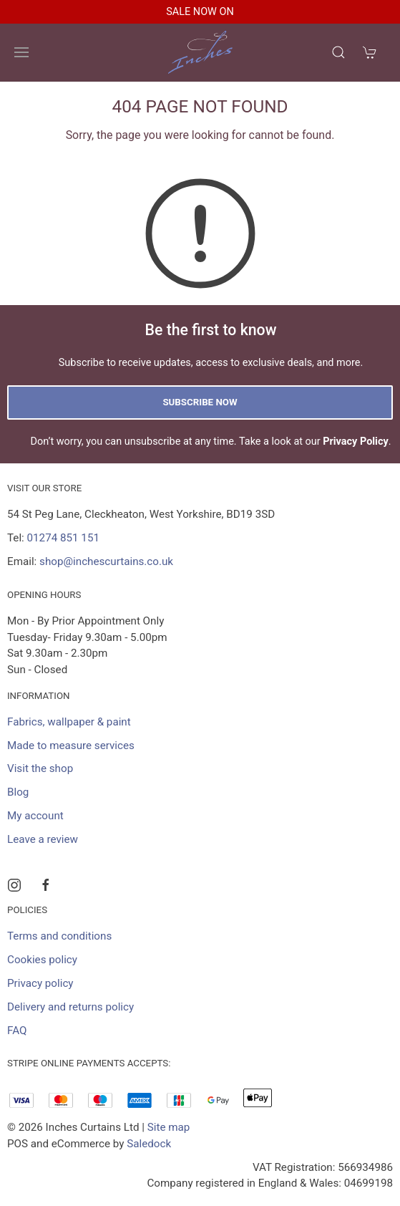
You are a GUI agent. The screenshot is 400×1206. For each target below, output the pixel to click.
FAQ (16, 1030)
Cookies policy (42, 959)
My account (35, 815)
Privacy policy (40, 983)
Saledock (149, 1143)
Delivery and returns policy (70, 1006)
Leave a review (42, 839)
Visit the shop (40, 768)
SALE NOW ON (199, 12)
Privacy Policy (356, 441)
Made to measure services (71, 745)
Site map (168, 1127)
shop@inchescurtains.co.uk (106, 561)
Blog (18, 792)
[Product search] (338, 52)
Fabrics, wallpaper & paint (69, 721)
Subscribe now (199, 402)
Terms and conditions (59, 936)
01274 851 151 (63, 537)
